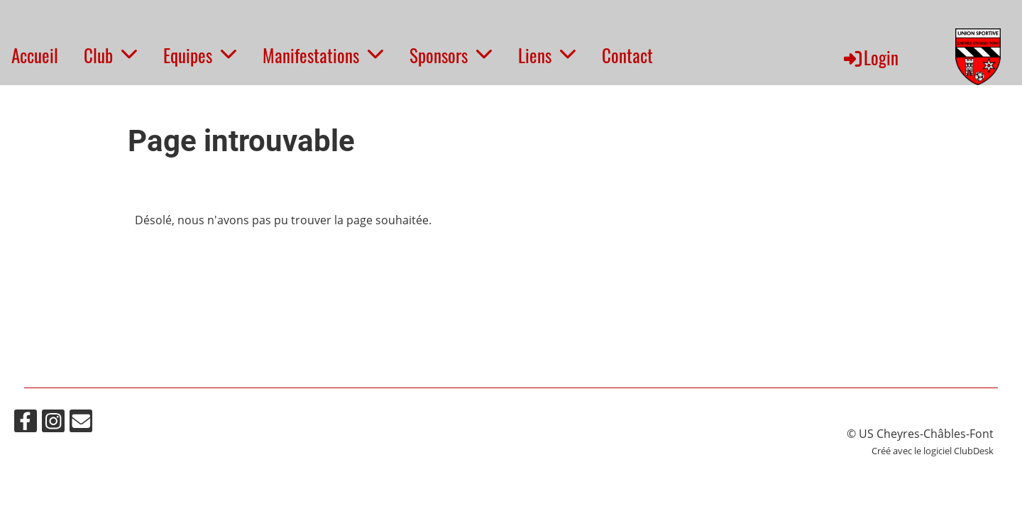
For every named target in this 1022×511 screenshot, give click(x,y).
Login (870, 57)
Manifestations (323, 55)
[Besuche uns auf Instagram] (53, 423)
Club (111, 55)
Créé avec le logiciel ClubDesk (933, 450)
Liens (547, 55)
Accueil (34, 55)
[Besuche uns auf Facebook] (25, 423)
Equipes (200, 55)
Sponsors (451, 55)
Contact (627, 55)
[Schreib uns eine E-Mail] (81, 423)
